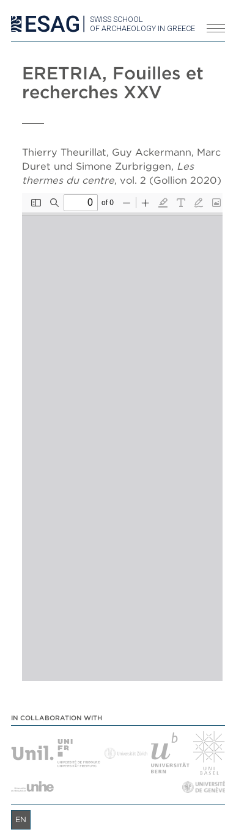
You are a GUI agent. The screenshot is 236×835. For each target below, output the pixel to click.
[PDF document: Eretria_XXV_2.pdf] (122, 437)
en (20, 819)
